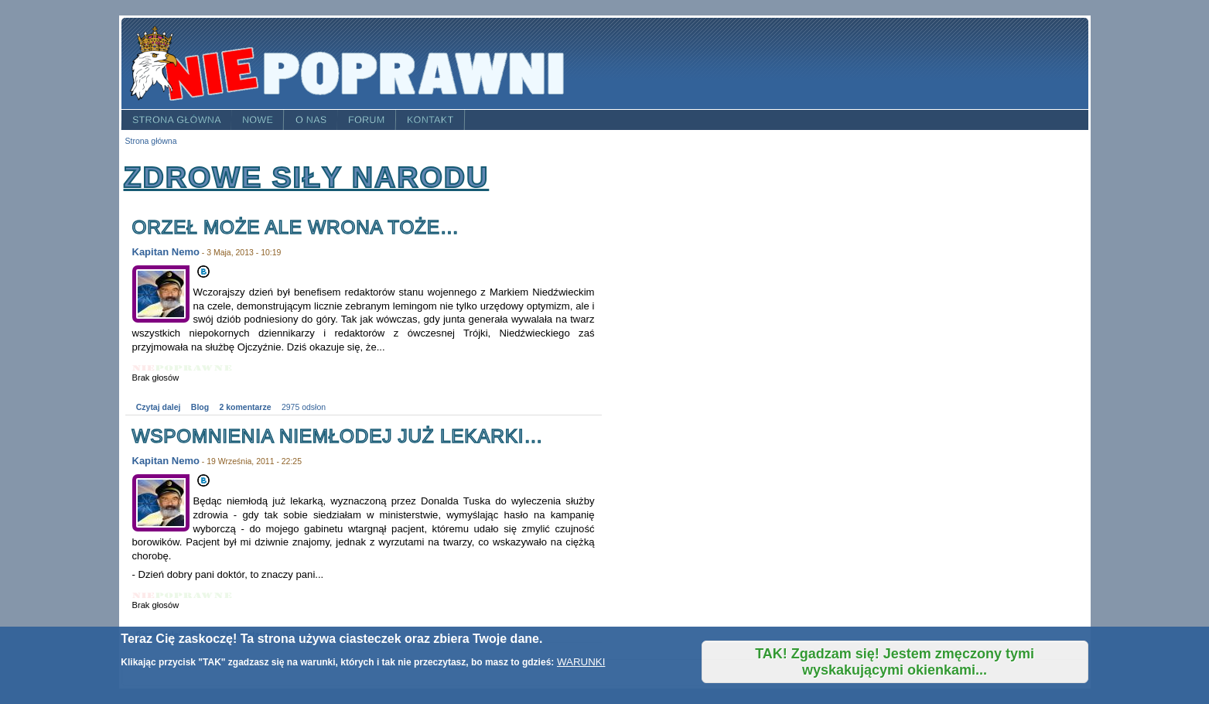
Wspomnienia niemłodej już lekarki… (338, 435)
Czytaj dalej (158, 407)
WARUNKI (581, 662)
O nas (311, 119)
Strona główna (175, 119)
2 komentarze (246, 407)
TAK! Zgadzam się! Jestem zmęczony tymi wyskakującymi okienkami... (894, 662)
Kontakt (430, 119)
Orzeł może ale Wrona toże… (295, 227)
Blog (200, 407)
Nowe (257, 119)
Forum (366, 119)
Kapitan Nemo (166, 252)
